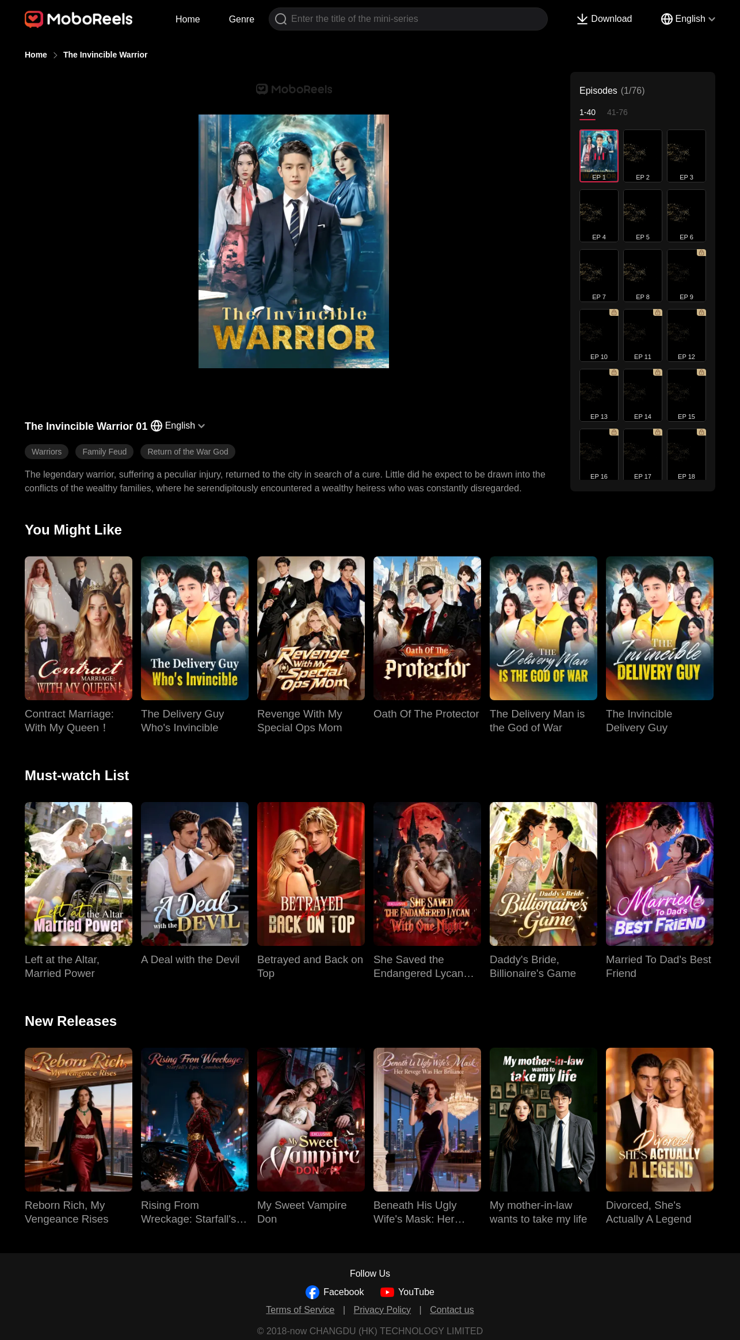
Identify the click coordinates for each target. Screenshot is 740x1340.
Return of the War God (187, 451)
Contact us (452, 1310)
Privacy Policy (382, 1310)
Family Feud (104, 451)
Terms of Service (300, 1310)
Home (188, 19)
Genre (241, 19)
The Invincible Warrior (105, 54)
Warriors (47, 451)
